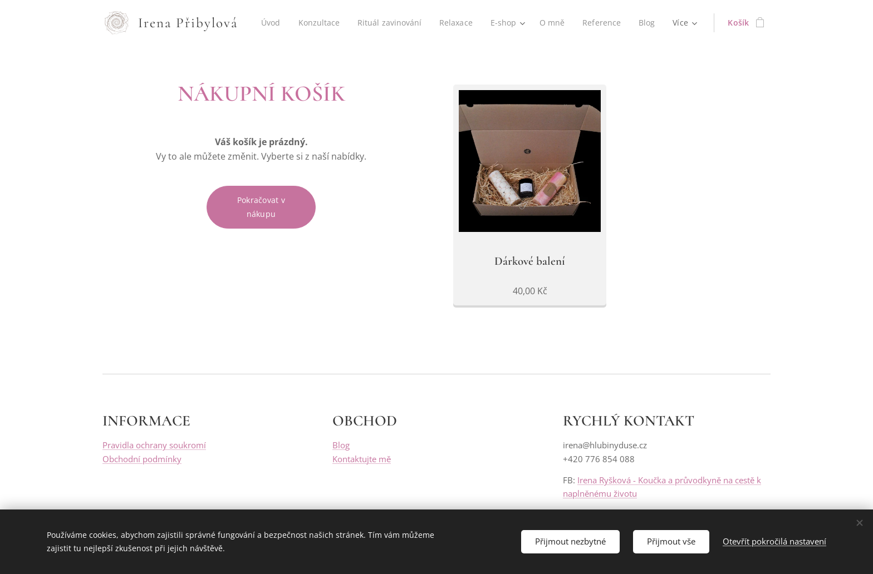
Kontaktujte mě (361, 458)
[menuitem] (301, 23)
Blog (341, 445)
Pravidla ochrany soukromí (154, 445)
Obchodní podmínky (142, 458)
